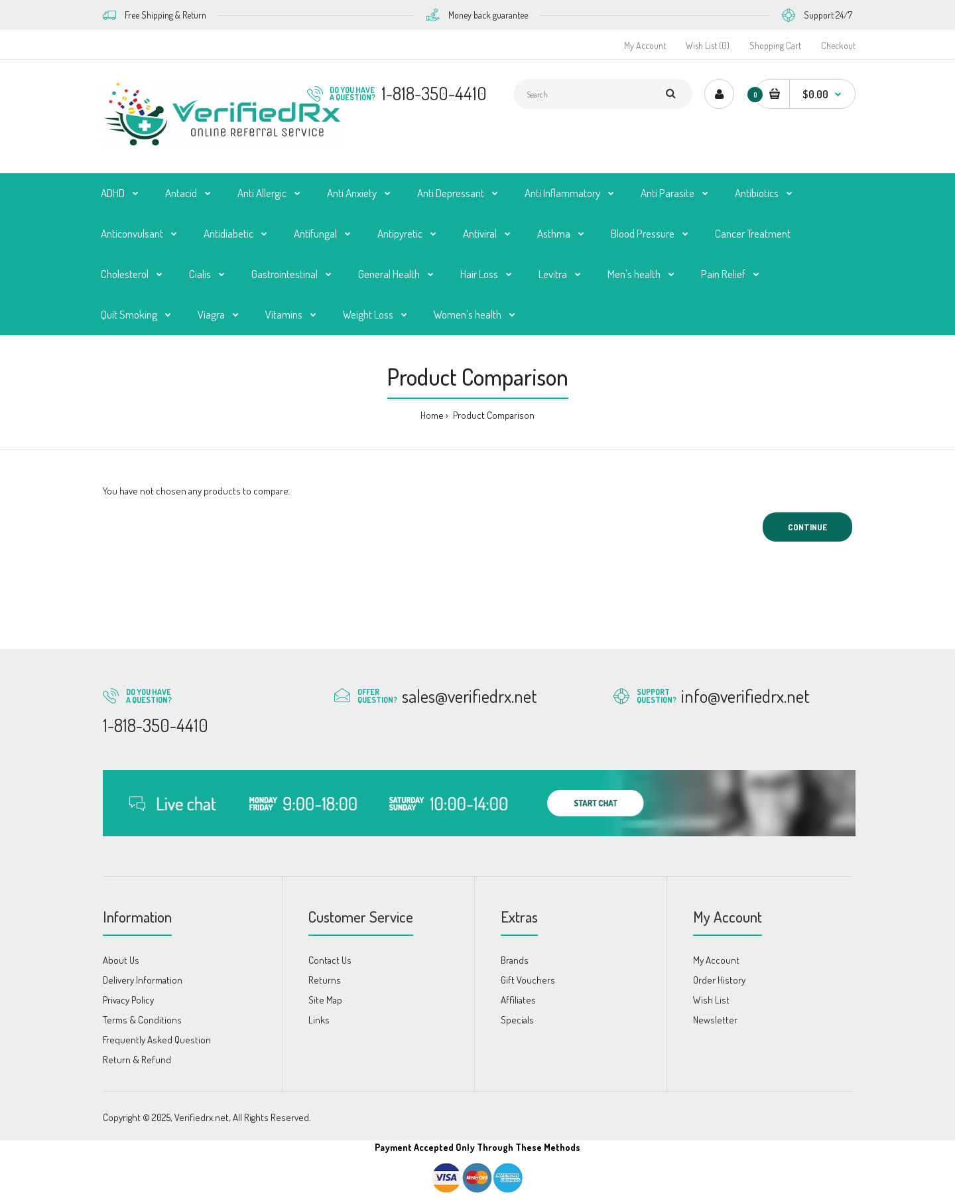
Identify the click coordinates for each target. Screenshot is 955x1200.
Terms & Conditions (142, 1019)
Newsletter (715, 1019)
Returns (324, 980)
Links (319, 1019)
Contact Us (329, 960)
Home (432, 415)
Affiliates (518, 1000)
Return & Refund (137, 1059)
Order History (719, 980)
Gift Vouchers (528, 980)
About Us (121, 960)
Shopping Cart (775, 45)
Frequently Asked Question (157, 1039)
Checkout (838, 45)
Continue (807, 527)
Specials (517, 1019)
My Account (645, 45)
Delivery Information (142, 980)
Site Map (325, 1000)
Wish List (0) (708, 45)
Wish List (711, 1000)
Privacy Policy (128, 1000)
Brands (515, 960)
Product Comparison (493, 415)
